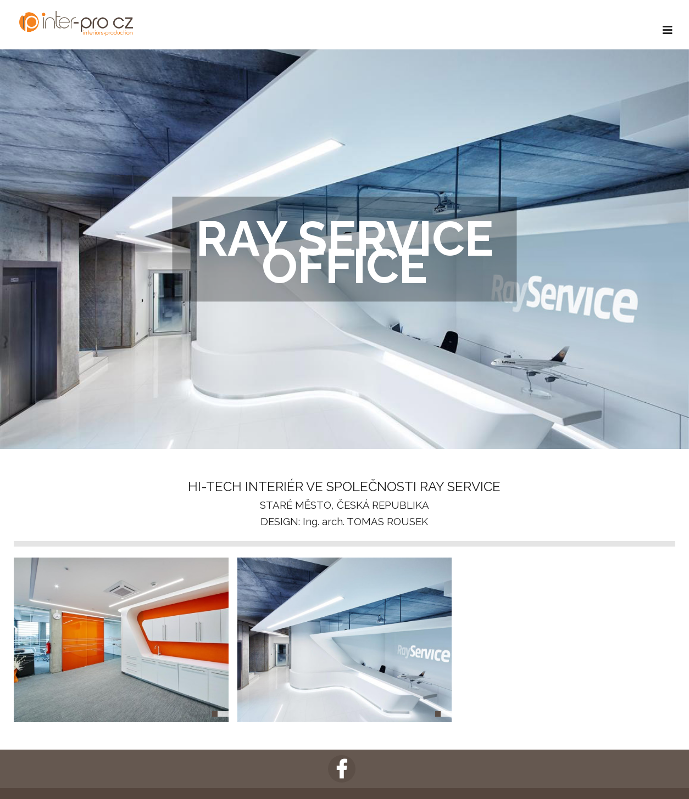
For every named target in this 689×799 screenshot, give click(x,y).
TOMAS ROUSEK (387, 521)
